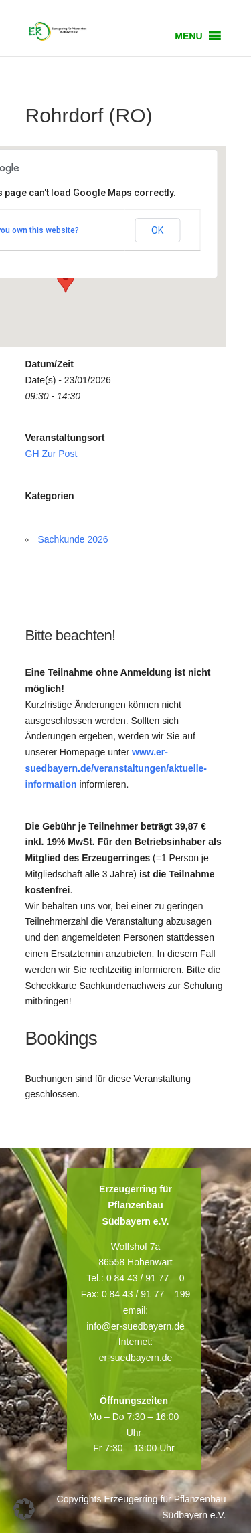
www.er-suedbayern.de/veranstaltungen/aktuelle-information (116, 768)
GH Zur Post (51, 453)
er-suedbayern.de (136, 1357)
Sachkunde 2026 (73, 539)
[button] (188, 36)
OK (157, 230)
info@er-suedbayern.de (135, 1326)
